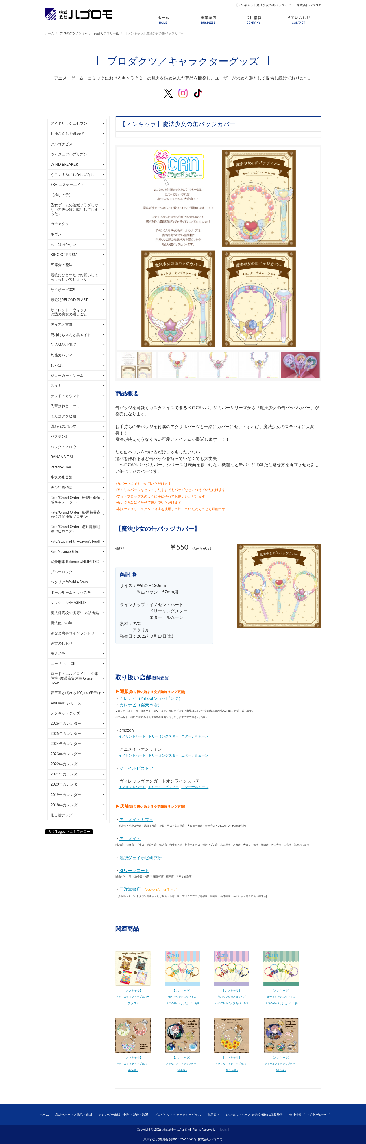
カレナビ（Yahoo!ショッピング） (151, 698)
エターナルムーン (194, 736)
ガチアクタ (60, 224)
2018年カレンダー (66, 805)
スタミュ (58, 385)
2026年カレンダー (66, 723)
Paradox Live (61, 467)
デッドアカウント (65, 395)
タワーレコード (134, 870)
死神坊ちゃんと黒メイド (71, 334)
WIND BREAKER (64, 164)
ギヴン (56, 234)
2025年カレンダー (66, 733)
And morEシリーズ (66, 703)
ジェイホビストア (136, 768)
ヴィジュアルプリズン (69, 154)
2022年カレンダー (66, 764)
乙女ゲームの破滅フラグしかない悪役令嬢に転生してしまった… (74, 209)
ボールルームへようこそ (71, 592)
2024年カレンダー (66, 743)
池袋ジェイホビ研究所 (140, 857)
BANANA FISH (63, 457)
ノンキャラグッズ (65, 713)
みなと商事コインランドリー (74, 633)
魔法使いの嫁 (62, 623)
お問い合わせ (317, 1114)
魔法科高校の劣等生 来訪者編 (75, 612)
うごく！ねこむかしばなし (73, 174)
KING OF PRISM (64, 254)
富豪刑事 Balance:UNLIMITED (75, 561)
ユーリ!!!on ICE (63, 663)
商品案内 (213, 1114)
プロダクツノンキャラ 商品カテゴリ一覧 (89, 33)
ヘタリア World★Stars (69, 582)
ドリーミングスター (163, 736)
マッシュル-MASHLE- (68, 602)
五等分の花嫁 (62, 264)
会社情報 (295, 1114)
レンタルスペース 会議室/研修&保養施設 (254, 1114)
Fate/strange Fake (65, 551)
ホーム (49, 33)
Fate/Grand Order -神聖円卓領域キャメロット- (75, 499)
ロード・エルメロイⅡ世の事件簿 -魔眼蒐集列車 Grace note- (74, 678)
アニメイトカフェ (136, 819)
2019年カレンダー (66, 794)
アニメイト (130, 838)
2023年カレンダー (66, 753)
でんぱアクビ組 (63, 416)
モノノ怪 (58, 653)
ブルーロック (62, 571)
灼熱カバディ (62, 355)
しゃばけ (58, 365)
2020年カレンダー (66, 784)
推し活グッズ (62, 815)
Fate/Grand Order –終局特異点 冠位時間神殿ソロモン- (76, 514)
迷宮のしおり (62, 643)
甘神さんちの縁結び (67, 133)
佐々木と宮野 (62, 324)
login (223, 1129)
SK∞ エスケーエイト (67, 184)
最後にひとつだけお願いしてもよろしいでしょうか (74, 277)
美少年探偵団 (62, 487)
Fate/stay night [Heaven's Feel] (75, 541)
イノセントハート (132, 736)
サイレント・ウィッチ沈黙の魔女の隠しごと (69, 312)
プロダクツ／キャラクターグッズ (177, 1114)
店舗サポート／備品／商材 (73, 1114)
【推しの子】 (62, 194)
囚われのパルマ (63, 426)
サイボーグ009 (63, 289)
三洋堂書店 (130, 889)
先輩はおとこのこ (65, 406)
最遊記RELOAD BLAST (69, 299)
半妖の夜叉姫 (62, 477)
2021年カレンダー (66, 774)
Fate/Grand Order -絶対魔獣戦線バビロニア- (75, 528)
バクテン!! (59, 436)
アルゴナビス (62, 144)
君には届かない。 (65, 244)
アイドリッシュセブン (69, 123)
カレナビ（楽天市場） (140, 704)
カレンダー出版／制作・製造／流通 (123, 1114)
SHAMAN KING (64, 345)
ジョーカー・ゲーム (67, 375)
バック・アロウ (63, 446)
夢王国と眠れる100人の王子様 (76, 693)
